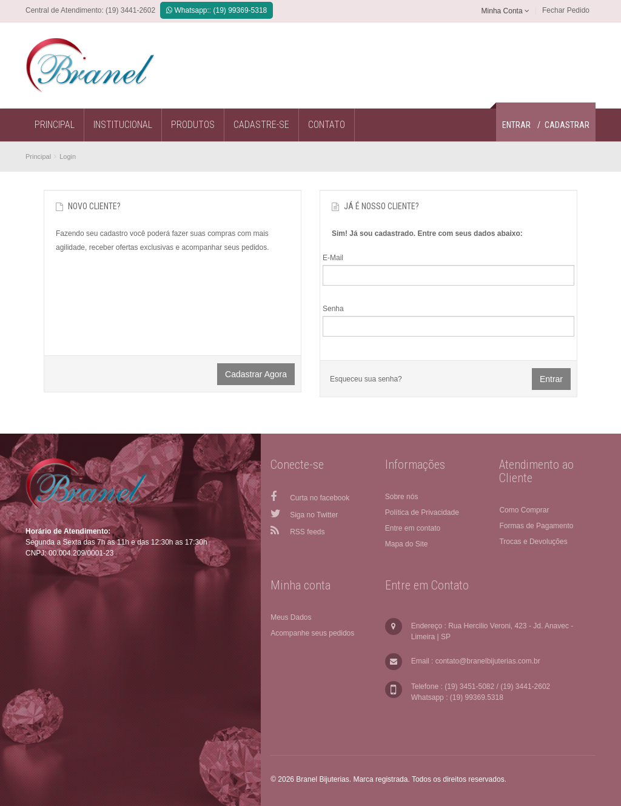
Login (67, 156)
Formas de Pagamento (536, 526)
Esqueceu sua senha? (366, 379)
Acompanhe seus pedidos (312, 633)
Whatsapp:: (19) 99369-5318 (216, 10)
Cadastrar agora (256, 374)
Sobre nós (401, 496)
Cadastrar (567, 125)
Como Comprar (524, 510)
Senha (333, 308)
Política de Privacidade (422, 512)
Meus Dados (290, 617)
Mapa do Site (406, 544)
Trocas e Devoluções (533, 541)
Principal (38, 156)
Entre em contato (412, 528)
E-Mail (333, 258)
